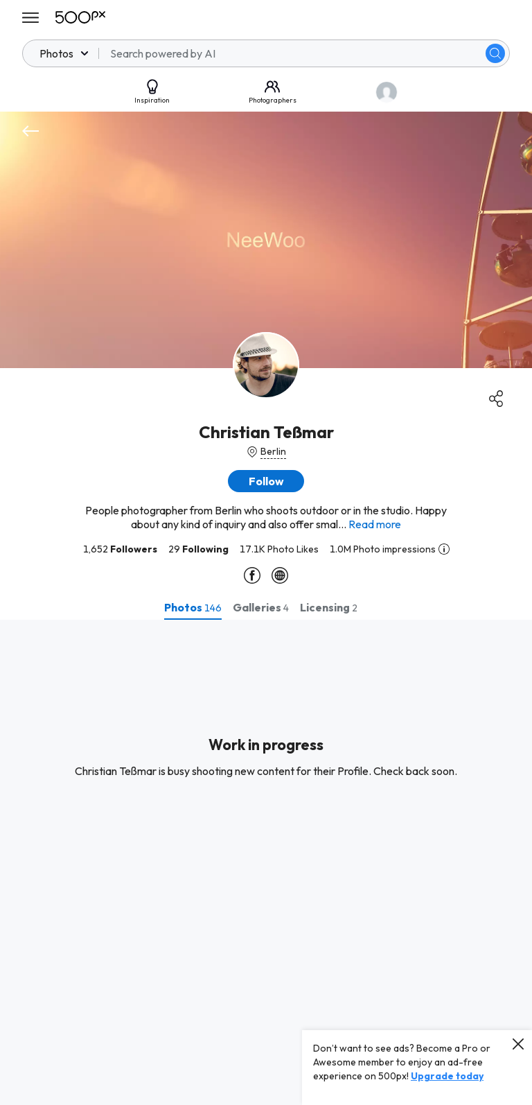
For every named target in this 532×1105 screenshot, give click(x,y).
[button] (266, 481)
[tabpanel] (266, 862)
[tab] (193, 607)
